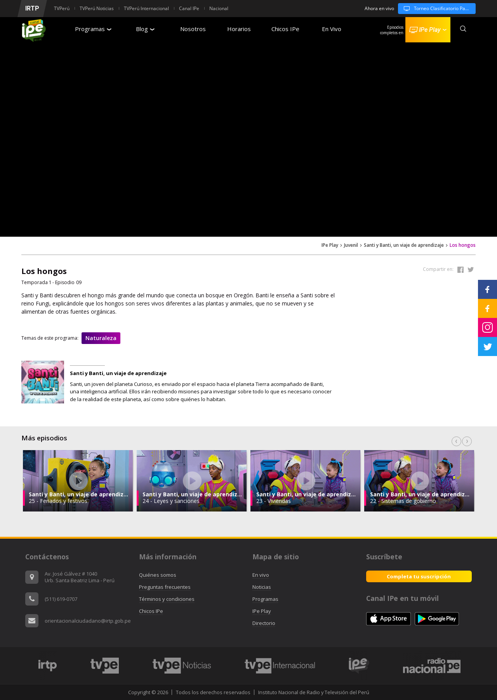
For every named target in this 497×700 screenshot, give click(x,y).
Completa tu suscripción (419, 576)
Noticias (261, 586)
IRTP (32, 8)
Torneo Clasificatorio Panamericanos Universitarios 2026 (437, 8)
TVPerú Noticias (97, 8)
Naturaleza (100, 338)
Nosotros (193, 29)
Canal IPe (189, 8)
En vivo (260, 574)
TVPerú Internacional (146, 8)
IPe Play (329, 245)
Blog (145, 29)
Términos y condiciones (167, 598)
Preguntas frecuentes (165, 586)
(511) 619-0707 (61, 598)
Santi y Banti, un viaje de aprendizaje (404, 245)
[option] (78, 480)
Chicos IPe (285, 29)
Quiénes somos (157, 574)
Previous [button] (456, 441)
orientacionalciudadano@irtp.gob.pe (88, 620)
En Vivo (331, 29)
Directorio (263, 623)
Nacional (218, 8)
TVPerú (62, 8)
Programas (93, 29)
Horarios (239, 29)
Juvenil (351, 245)
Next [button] (467, 441)
